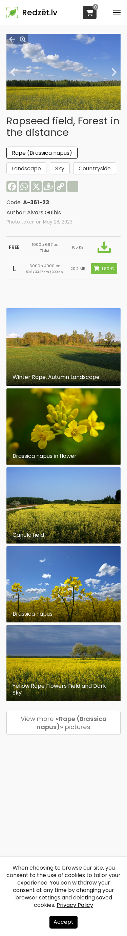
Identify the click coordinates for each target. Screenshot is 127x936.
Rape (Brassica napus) (42, 153)
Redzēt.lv (39, 12)
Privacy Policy (75, 905)
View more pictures (64, 723)
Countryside (95, 168)
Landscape (26, 168)
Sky (59, 168)
